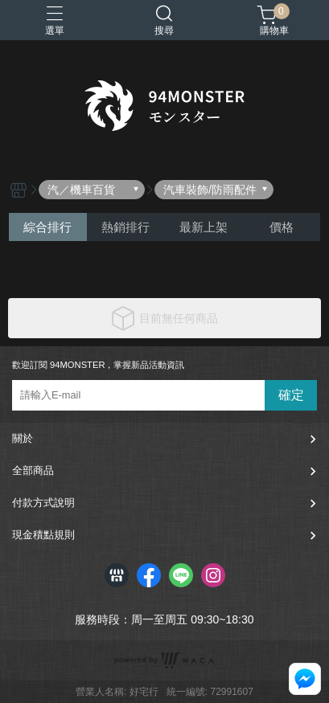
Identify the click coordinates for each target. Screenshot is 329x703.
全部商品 (33, 470)
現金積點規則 (43, 535)
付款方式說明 (43, 503)
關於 (22, 438)
